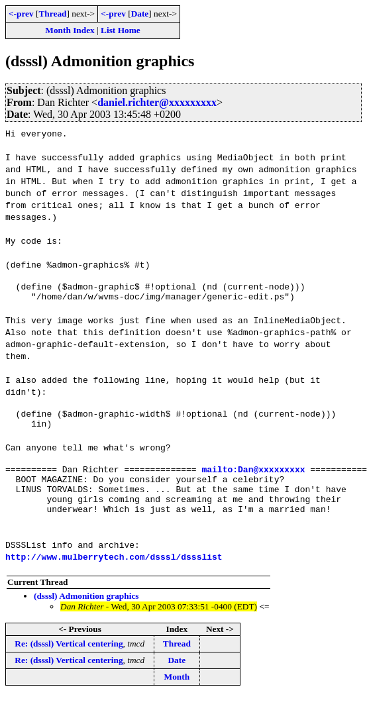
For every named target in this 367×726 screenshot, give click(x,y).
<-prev (21, 14)
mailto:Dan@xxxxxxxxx (253, 479)
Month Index (69, 30)
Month (177, 695)
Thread (52, 14)
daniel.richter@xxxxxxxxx (157, 102)
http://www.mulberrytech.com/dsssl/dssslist (114, 574)
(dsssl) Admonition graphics (86, 614)
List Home (120, 30)
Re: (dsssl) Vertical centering (69, 661)
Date (140, 14)
